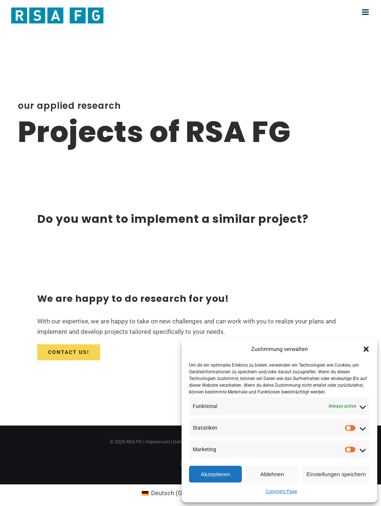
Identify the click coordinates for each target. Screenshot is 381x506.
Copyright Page (281, 491)
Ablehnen (272, 474)
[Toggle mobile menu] (366, 12)
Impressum (157, 442)
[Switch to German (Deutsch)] (172, 493)
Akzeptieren (215, 474)
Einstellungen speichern (336, 474)
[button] (366, 349)
